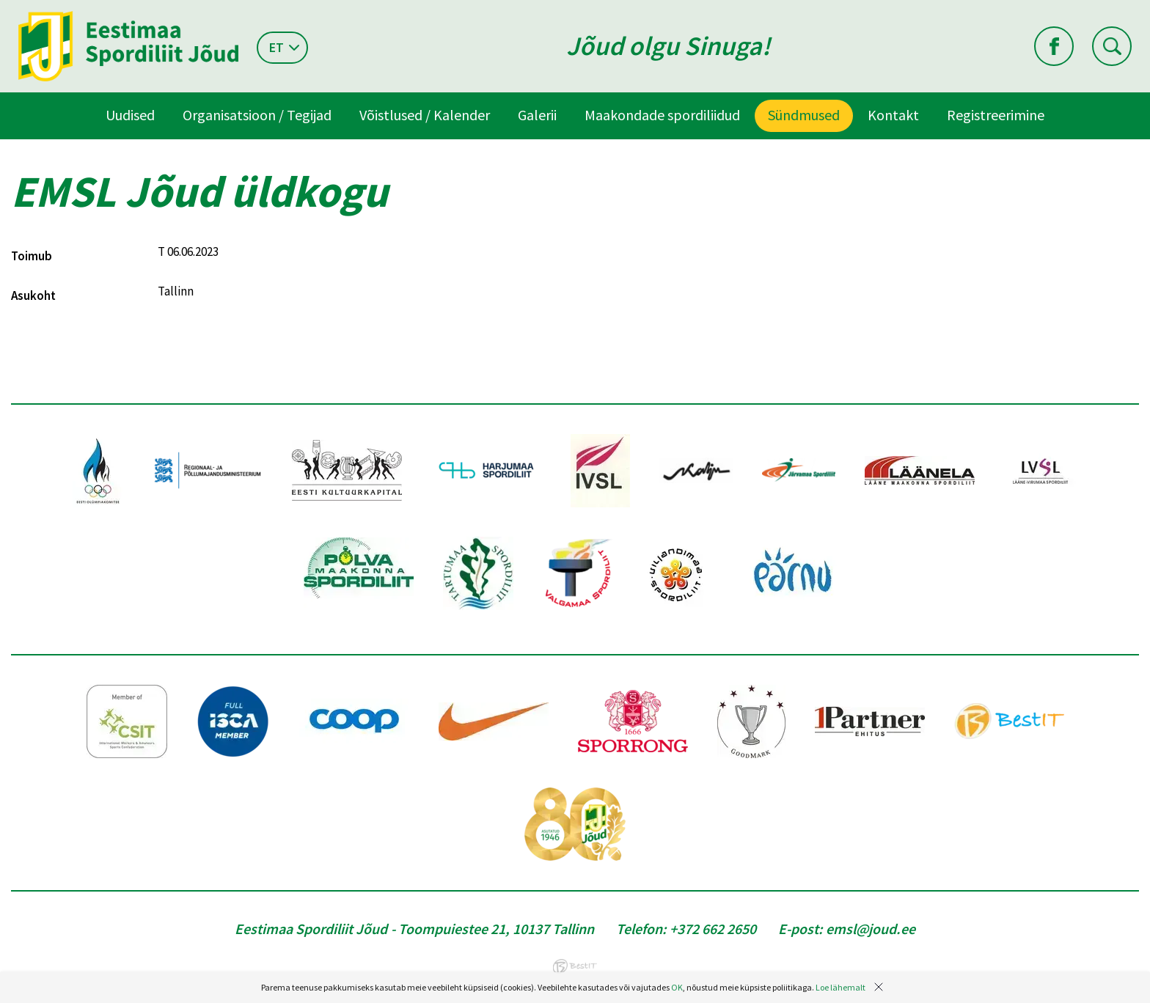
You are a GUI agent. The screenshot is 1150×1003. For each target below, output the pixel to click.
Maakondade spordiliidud (662, 115)
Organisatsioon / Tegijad (257, 115)
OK (677, 987)
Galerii (537, 115)
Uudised (130, 115)
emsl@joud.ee (870, 928)
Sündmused (804, 115)
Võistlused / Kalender (424, 115)
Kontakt (893, 115)
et (276, 47)
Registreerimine (995, 115)
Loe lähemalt (840, 987)
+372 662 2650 (713, 928)
